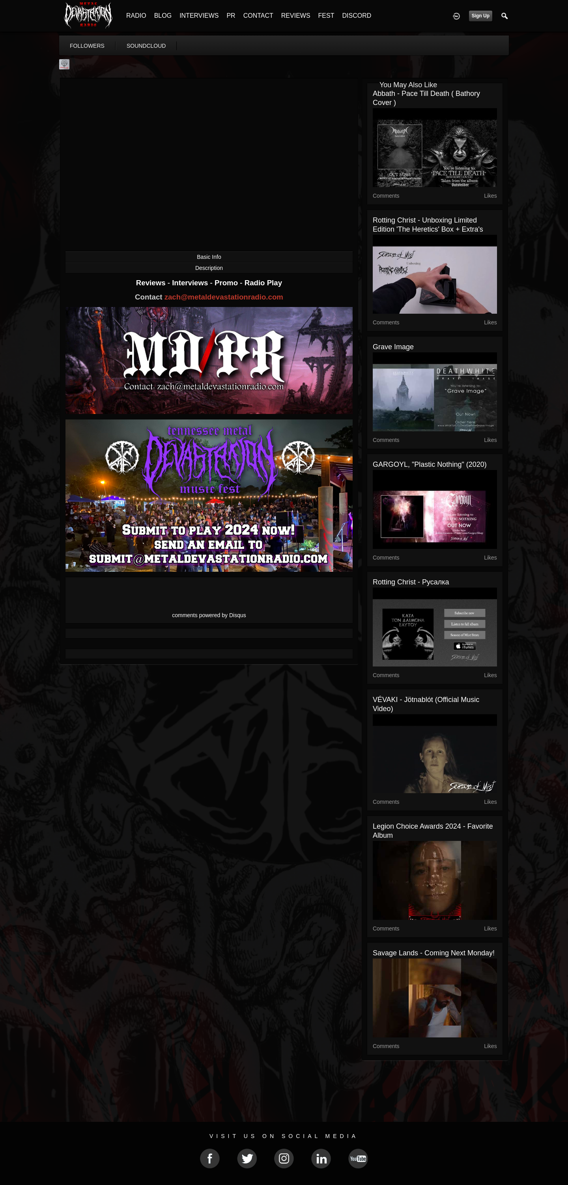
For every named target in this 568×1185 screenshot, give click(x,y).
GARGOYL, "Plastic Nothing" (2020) (430, 464)
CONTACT (258, 15)
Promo (227, 283)
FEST (326, 15)
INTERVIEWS (199, 15)
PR (230, 15)
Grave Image (393, 347)
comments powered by (209, 615)
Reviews (152, 283)
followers (87, 46)
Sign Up (481, 16)
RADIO (136, 15)
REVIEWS (295, 15)
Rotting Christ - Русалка (411, 582)
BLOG (163, 15)
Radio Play (263, 283)
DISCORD (356, 15)
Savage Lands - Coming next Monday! (434, 953)
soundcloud (146, 46)
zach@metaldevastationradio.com (223, 297)
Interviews (191, 283)
